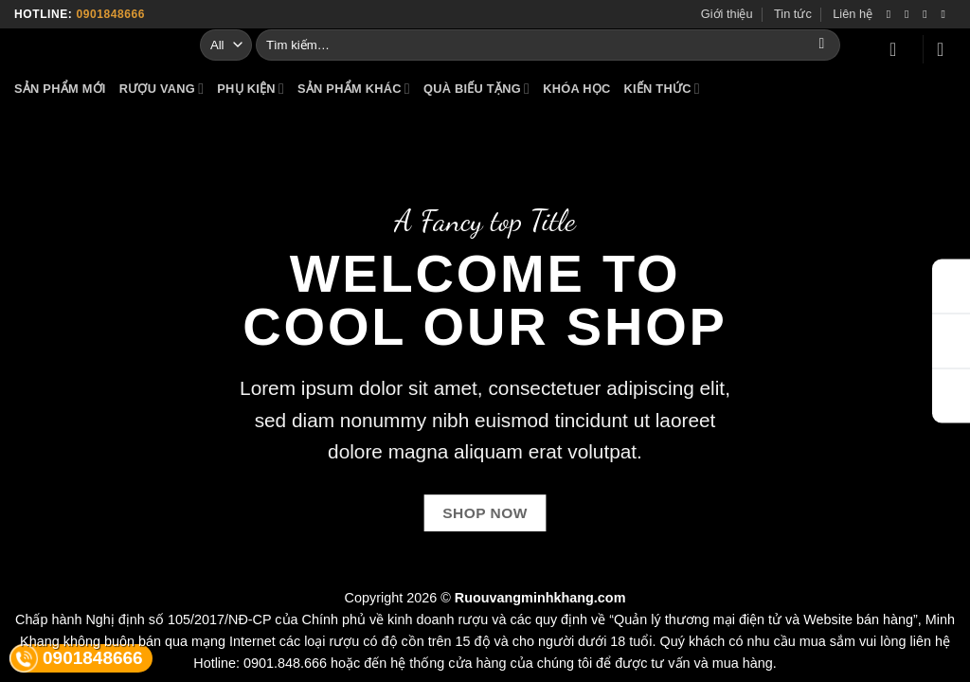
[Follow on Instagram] (910, 14)
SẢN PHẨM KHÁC (353, 89)
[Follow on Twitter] (928, 14)
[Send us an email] (946, 14)
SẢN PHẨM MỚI (60, 88)
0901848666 (110, 14)
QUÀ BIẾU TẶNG (476, 89)
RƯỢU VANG (162, 89)
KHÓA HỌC (576, 88)
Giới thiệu (727, 14)
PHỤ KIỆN (250, 89)
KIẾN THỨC (661, 89)
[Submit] (821, 44)
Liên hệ (852, 14)
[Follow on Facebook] (892, 14)
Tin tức (793, 14)
